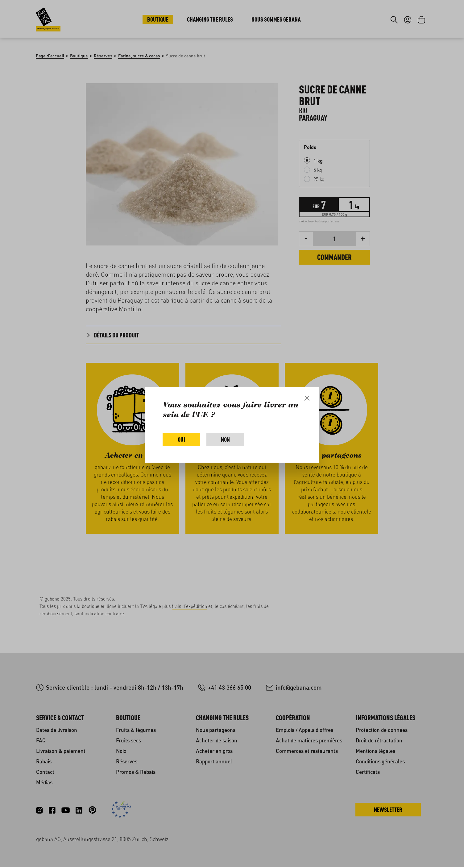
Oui (181, 439)
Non (225, 439)
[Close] (307, 398)
